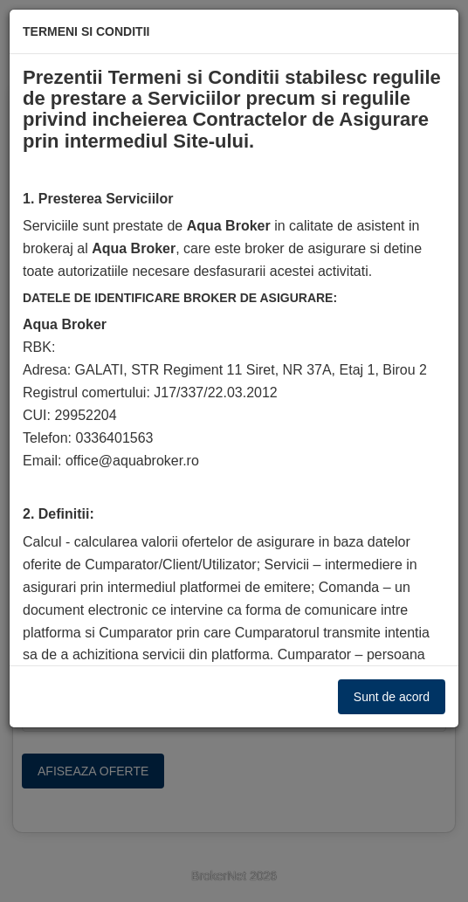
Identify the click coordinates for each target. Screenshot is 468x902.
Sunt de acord (392, 697)
